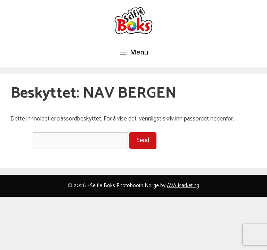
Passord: (69, 140)
